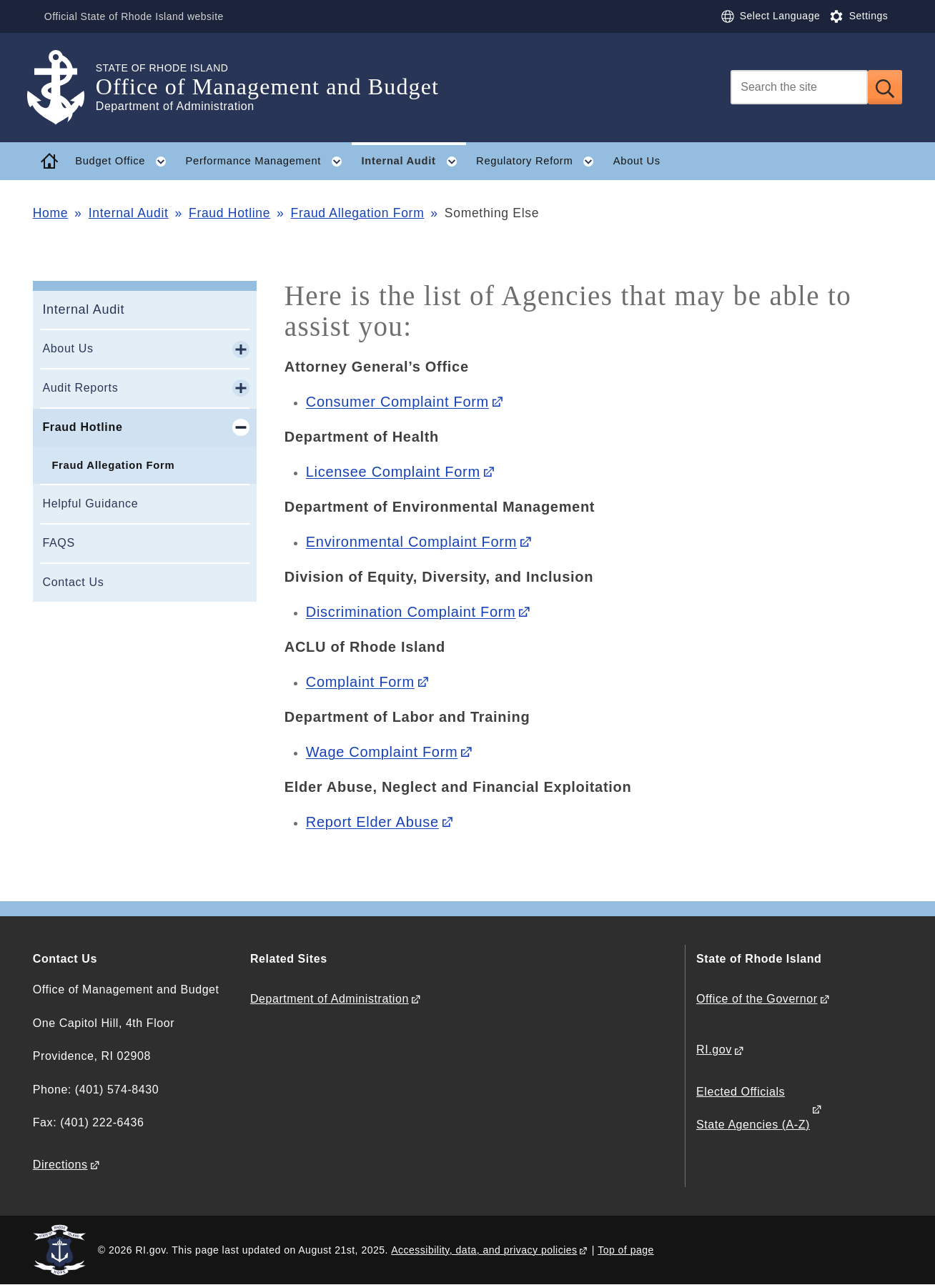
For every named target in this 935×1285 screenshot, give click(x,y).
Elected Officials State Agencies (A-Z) (753, 1108)
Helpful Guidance (90, 503)
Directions (60, 1165)
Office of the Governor (756, 999)
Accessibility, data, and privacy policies (484, 1250)
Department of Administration (329, 999)
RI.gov (714, 1049)
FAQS (58, 543)
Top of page (626, 1250)
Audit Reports (80, 388)
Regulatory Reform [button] (539, 161)
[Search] (799, 87)
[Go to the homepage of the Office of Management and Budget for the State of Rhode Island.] (64, 87)
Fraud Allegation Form (358, 213)
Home (50, 213)
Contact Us (73, 582)
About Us (637, 161)
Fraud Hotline (229, 213)
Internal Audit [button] (414, 161)
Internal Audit (129, 213)
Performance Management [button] (269, 161)
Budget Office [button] (125, 161)
